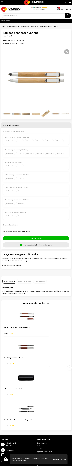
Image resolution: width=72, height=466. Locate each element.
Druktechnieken (42, 402)
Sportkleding (41, 423)
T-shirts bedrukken (7, 423)
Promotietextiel (42, 414)
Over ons (4, 417)
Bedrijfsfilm (5, 428)
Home (3, 26)
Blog (2, 420)
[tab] (9, 281)
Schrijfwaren (25, 26)
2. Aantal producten (10, 225)
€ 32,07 (9, 333)
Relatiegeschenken (13, 26)
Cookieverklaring (42, 396)
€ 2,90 (8, 364)
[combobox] (33, 15)
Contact (39, 388)
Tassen (39, 428)
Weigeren (63, 459)
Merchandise (5, 426)
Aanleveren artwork (43, 385)
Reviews (38, 7)
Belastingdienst (42, 382)
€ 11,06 (43, 364)
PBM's (39, 420)
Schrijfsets (34, 26)
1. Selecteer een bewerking (13, 131)
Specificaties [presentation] (39, 281)
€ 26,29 (43, 333)
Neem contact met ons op (12, 266)
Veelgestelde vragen (43, 393)
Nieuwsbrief (5, 431)
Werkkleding (41, 417)
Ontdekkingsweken (7, 414)
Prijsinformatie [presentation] (24, 281)
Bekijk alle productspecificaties (13, 43)
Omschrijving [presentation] (9, 281)
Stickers (39, 431)
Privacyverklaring (42, 399)
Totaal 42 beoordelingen (39, 9)
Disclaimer (40, 405)
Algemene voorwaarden (44, 390)
